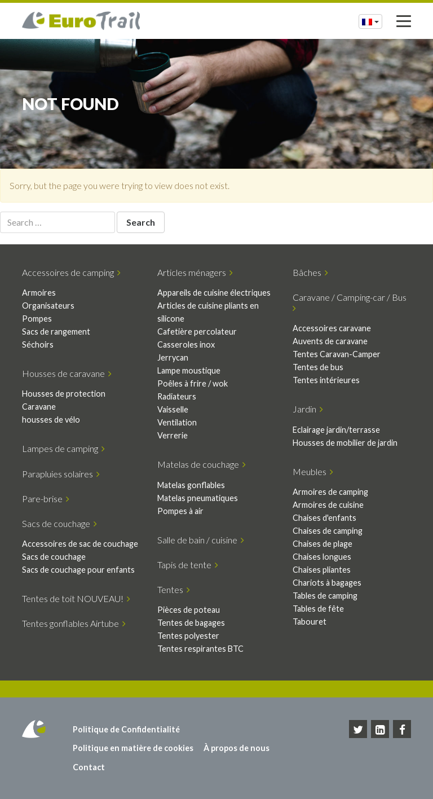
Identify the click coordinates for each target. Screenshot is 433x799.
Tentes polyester (188, 635)
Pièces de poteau (188, 609)
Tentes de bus (318, 367)
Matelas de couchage (201, 464)
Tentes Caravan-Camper (337, 354)
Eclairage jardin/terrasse (336, 429)
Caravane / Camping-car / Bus (351, 302)
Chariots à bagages (327, 582)
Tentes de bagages (191, 622)
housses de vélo (51, 419)
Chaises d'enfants (324, 518)
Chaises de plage (322, 543)
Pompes (37, 318)
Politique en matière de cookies (133, 748)
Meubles (313, 471)
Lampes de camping (63, 448)
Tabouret (309, 621)
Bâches (310, 272)
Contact (89, 767)
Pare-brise (45, 498)
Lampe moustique (188, 370)
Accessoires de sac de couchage (80, 543)
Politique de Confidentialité (126, 729)
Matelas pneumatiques (197, 498)
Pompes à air (180, 511)
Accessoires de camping (71, 272)
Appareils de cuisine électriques (214, 292)
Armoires (39, 292)
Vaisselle (172, 409)
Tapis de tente (187, 564)
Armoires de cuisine (328, 505)
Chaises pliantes (322, 569)
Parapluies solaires (61, 473)
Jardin (308, 408)
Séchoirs (38, 344)
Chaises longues (322, 556)
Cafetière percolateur (197, 331)
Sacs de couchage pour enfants (78, 569)
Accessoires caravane (332, 328)
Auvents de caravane (330, 341)
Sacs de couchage (59, 523)
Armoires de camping (330, 492)
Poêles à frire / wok (192, 383)
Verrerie (172, 435)
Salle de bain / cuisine (200, 539)
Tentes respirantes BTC (200, 648)
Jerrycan (172, 357)
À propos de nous (236, 748)
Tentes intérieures (326, 380)
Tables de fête (318, 608)
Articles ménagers (195, 272)
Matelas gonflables (191, 485)
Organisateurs (48, 305)
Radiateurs (176, 396)
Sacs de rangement (56, 331)
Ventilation (177, 422)
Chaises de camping (328, 530)
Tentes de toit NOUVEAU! (76, 598)
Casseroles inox (186, 344)
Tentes (173, 589)
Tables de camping (325, 595)
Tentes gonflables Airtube (74, 623)
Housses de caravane (67, 373)
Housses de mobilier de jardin (345, 442)
